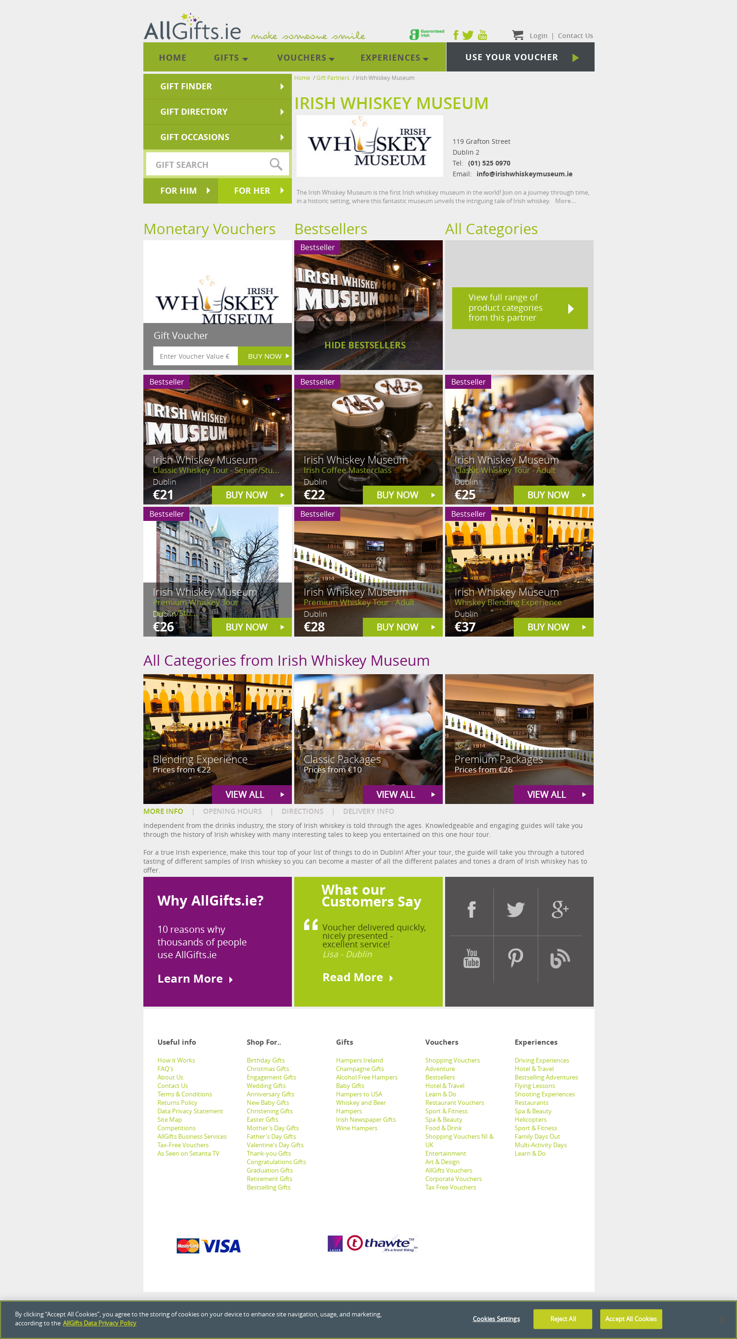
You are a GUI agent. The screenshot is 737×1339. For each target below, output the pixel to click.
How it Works (176, 1060)
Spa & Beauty (444, 1119)
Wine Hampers (356, 1128)
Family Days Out (537, 1136)
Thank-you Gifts (269, 1153)
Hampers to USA (359, 1094)
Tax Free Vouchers (450, 1187)
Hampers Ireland (359, 1060)
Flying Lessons (535, 1085)
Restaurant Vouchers (454, 1102)
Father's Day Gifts (271, 1136)
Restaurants (532, 1102)
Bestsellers (440, 1077)
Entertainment (445, 1153)
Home (302, 77)
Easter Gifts (262, 1119)
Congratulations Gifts (276, 1162)
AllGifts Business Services (192, 1136)
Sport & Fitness (446, 1111)
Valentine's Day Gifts (275, 1145)
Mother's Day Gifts (273, 1128)
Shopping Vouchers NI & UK (459, 1140)
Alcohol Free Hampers (367, 1077)
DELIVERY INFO (368, 811)
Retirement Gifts (269, 1178)
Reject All (563, 1322)
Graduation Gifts (270, 1170)
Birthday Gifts (266, 1060)
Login (539, 35)
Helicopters (531, 1119)
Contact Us (172, 1085)
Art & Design (442, 1162)
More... (566, 201)
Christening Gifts (270, 1111)
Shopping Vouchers (452, 1060)
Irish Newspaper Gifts (366, 1119)
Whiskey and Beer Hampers (361, 1106)
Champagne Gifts (360, 1068)
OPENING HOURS (232, 811)
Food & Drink (443, 1128)
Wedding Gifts (266, 1085)
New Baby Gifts (268, 1102)
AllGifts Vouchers (448, 1170)
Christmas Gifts (268, 1068)
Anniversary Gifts (270, 1094)
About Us (170, 1077)
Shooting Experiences (545, 1094)
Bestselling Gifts (268, 1187)
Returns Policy (177, 1102)
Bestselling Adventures (546, 1077)
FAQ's (165, 1068)
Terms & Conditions (184, 1094)
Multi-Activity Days (541, 1145)
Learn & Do (440, 1094)
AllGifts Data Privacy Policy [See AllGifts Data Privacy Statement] (99, 1327)
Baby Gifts (350, 1085)
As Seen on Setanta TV (188, 1153)
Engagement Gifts (271, 1077)
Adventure (440, 1068)
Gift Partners (333, 77)
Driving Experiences (542, 1060)
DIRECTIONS (302, 811)
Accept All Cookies (631, 1322)
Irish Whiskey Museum (385, 77)
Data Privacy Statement (190, 1111)
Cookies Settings (496, 1322)
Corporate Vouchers (453, 1178)
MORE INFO (163, 811)
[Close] (722, 1323)
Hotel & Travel (444, 1085)
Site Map (169, 1119)
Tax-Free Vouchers (183, 1145)
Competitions (176, 1128)
